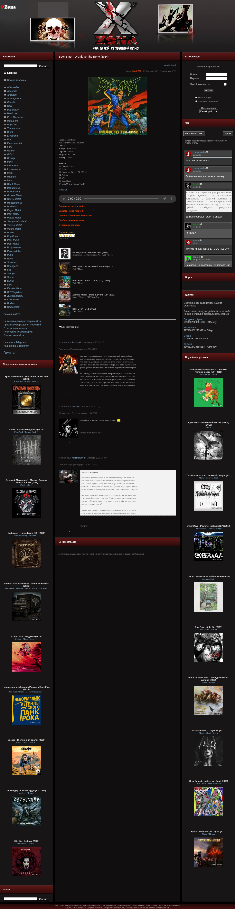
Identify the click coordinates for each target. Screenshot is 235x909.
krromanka (190, 327)
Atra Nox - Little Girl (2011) (208, 627)
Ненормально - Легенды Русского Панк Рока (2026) (26, 688)
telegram (63, 190)
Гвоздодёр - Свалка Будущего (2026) (26, 790)
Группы (9, 352)
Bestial (75, 406)
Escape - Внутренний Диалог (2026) (26, 740)
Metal (166, 65)
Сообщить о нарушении (71, 220)
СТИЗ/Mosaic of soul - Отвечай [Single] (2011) (208, 475)
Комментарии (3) (69, 327)
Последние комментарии (18, 331)
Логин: (194, 74)
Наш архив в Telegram (16, 345)
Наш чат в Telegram (15, 342)
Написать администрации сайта (22, 321)
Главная (12, 73)
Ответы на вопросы (15, 328)
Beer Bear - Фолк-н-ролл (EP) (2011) (91, 280)
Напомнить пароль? (209, 101)
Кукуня (188, 344)
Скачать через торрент (71, 211)
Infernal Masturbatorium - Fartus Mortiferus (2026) (26, 584)
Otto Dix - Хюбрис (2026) (26, 841)
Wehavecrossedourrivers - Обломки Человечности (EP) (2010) (208, 370)
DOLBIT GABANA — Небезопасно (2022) (209, 576)
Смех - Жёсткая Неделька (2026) (26, 429)
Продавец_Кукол (193, 319)
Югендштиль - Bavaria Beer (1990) (90, 252)
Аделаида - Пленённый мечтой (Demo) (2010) (208, 423)
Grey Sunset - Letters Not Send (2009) (208, 781)
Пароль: (195, 78)
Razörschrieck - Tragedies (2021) (208, 730)
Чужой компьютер (200, 84)
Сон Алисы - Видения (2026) (26, 636)
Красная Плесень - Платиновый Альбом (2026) (26, 377)
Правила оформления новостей (22, 324)
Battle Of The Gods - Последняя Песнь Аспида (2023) (208, 678)
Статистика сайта (14, 335)
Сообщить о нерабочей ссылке (75, 215)
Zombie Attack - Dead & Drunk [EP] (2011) (93, 295)
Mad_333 (136, 71)
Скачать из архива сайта (72, 206)
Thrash (173, 65)
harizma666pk (79, 458)
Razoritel (76, 342)
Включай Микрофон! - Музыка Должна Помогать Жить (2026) (26, 481)
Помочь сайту (12, 314)
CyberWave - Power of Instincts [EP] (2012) (208, 526)
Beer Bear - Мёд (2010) (84, 309)
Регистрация (205, 97)
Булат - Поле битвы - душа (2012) (208, 831)
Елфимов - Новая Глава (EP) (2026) (26, 533)
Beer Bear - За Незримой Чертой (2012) (92, 266)
